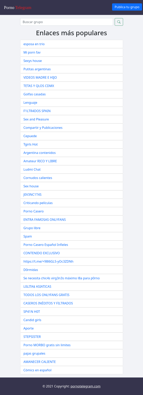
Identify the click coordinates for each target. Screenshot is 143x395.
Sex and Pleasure (36, 119)
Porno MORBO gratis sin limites (47, 345)
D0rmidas (31, 270)
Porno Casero (34, 211)
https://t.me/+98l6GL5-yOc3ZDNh (49, 261)
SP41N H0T (32, 311)
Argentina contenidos (40, 153)
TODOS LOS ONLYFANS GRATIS (46, 295)
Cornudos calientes (38, 178)
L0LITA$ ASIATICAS (37, 286)
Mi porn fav (32, 52)
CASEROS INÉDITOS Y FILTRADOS (48, 303)
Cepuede (30, 136)
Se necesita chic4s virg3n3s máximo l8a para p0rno (62, 278)
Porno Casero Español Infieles (46, 244)
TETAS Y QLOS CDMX (39, 86)
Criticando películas (38, 203)
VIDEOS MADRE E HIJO (40, 77)
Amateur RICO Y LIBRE (40, 161)
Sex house (31, 186)
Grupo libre (32, 228)
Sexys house (33, 61)
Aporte (29, 328)
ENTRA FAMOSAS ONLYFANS (45, 219)
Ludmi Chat (32, 169)
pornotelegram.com (86, 386)
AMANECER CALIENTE (40, 362)
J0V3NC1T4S (33, 194)
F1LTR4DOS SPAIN (37, 111)
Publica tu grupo (127, 7)
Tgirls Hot (31, 144)
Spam (28, 236)
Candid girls (32, 320)
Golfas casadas (35, 94)
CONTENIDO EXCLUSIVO (42, 253)
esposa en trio (34, 44)
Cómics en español (38, 370)
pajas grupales (34, 353)
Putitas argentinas (37, 69)
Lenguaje (30, 102)
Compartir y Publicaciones (43, 127)
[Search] (66, 22)
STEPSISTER (32, 336)
